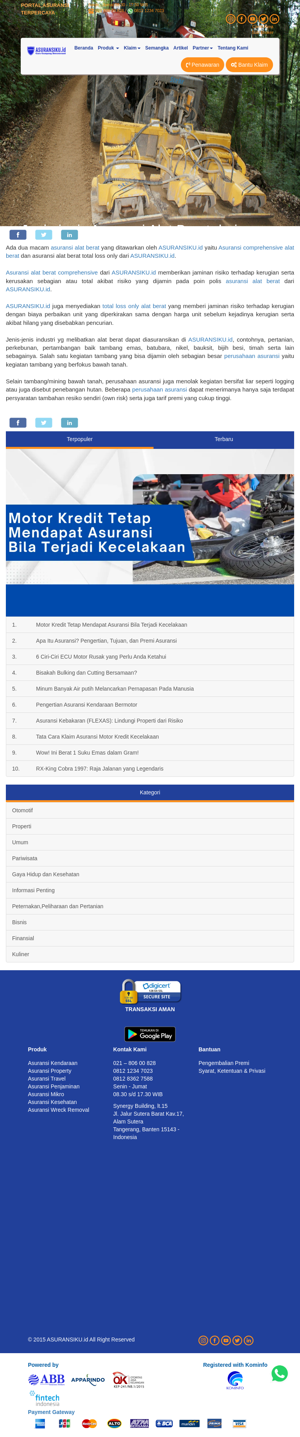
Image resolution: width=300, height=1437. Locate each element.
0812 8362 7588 (133, 1079)
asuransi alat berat (75, 247)
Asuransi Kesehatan (52, 1102)
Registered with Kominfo (235, 1365)
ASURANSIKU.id (181, 247)
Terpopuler (80, 439)
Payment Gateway (51, 1412)
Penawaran (203, 65)
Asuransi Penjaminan (53, 1086)
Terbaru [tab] (223, 439)
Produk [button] (108, 48)
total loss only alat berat (134, 306)
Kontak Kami (130, 1049)
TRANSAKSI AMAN (150, 1009)
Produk (37, 1049)
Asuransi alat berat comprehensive (52, 272)
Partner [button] (203, 48)
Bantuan (209, 1049)
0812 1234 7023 (149, 10)
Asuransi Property (49, 1071)
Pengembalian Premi (223, 1063)
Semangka (157, 48)
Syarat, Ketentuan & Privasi (231, 1071)
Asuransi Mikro (46, 1094)
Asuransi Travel (46, 1079)
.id (230, 339)
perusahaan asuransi (252, 356)
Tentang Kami (233, 48)
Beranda (83, 48)
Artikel (180, 48)
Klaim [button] (132, 48)
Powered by (43, 1365)
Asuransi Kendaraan (52, 1063)
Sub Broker (262, 32)
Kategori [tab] (150, 792)
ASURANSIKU (207, 339)
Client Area (262, 26)
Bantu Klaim (249, 65)
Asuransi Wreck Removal (58, 1110)
